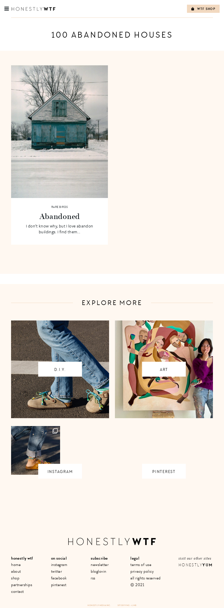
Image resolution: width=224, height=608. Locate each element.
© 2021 (137, 584)
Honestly (195, 565)
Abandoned (59, 216)
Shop (15, 578)
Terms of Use (140, 564)
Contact (17, 591)
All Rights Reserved (145, 578)
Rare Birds (59, 207)
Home (16, 564)
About (16, 571)
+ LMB (133, 605)
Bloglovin (98, 571)
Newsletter (99, 564)
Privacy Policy (142, 571)
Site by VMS (124, 605)
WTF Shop (203, 9)
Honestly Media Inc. (99, 605)
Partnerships (21, 584)
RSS (93, 578)
